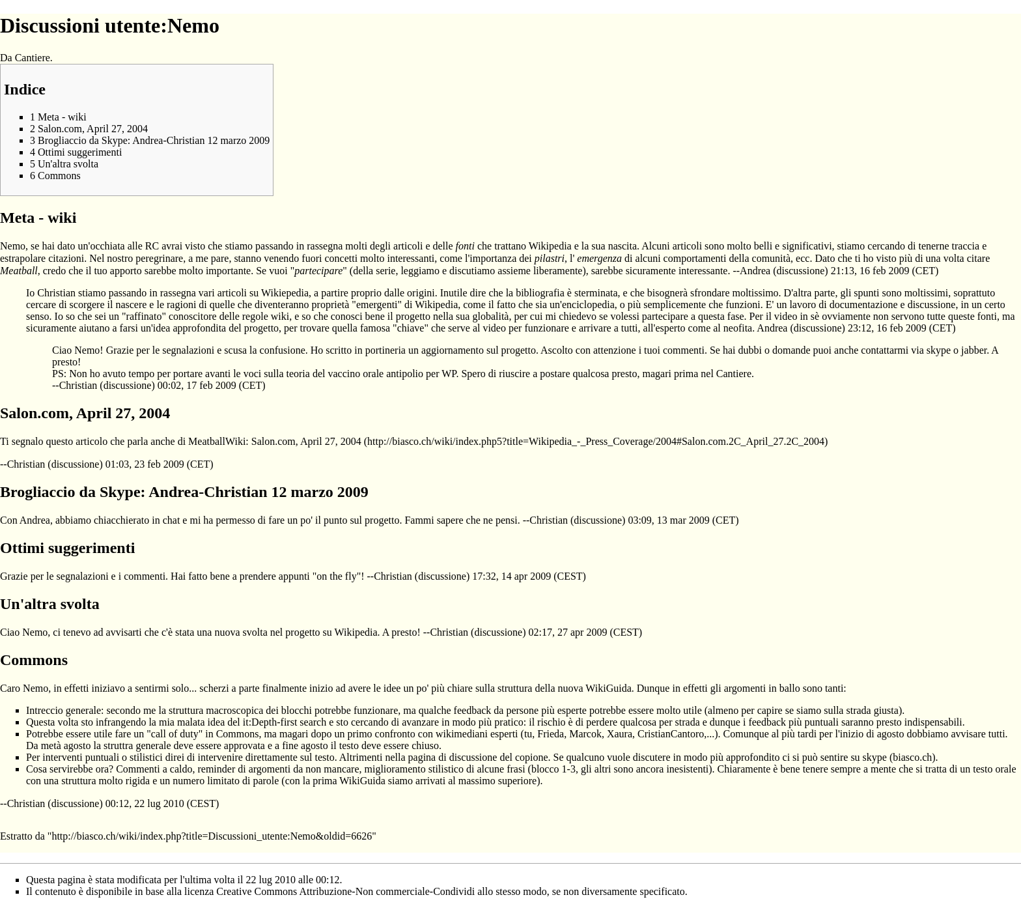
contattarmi (884, 350)
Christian (78, 385)
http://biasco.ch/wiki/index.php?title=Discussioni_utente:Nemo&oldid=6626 (211, 836)
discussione (801, 270)
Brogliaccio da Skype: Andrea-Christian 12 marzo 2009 (184, 491)
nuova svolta (240, 632)
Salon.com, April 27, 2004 (306, 441)
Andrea (755, 270)
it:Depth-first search (284, 722)
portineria (385, 350)
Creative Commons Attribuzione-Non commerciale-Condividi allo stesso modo (381, 891)
